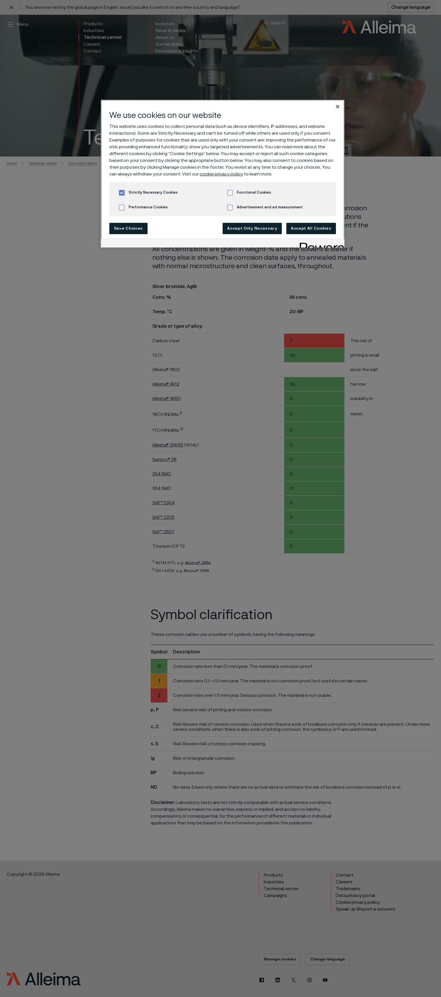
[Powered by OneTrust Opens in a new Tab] (320, 243)
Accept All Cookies (311, 228)
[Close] (337, 106)
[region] (222, 173)
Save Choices (128, 228)
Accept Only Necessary (252, 228)
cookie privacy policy (221, 174)
